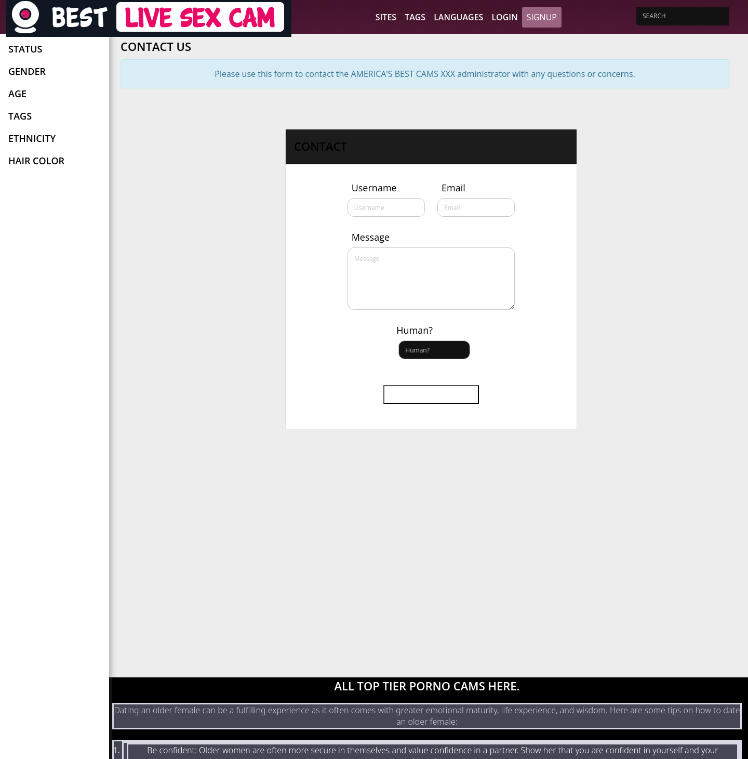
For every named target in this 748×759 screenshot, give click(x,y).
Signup (542, 17)
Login (504, 17)
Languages (458, 17)
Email (453, 187)
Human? (414, 330)
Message (371, 237)
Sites (386, 17)
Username (374, 187)
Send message (431, 394)
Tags (415, 17)
